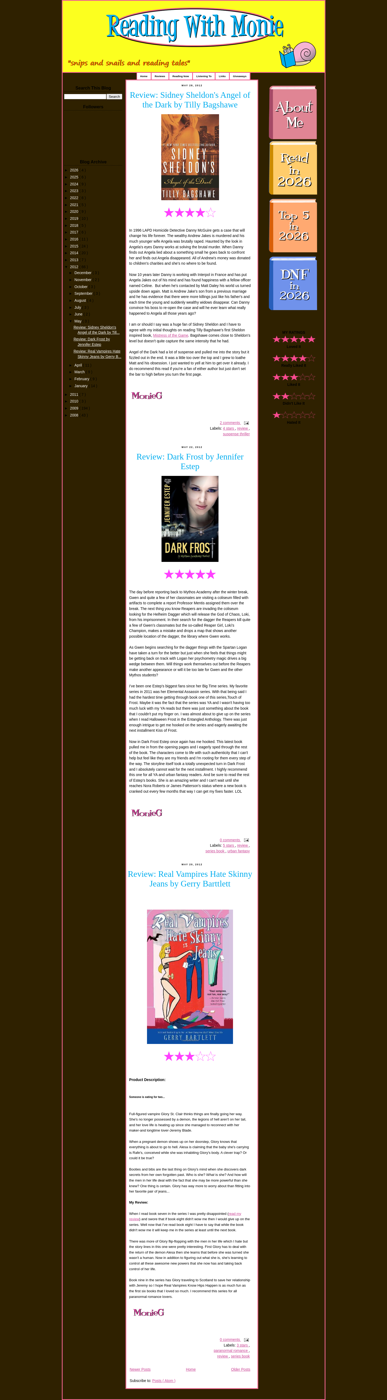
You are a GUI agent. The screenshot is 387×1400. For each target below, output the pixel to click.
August (80, 301)
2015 (74, 246)
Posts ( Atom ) (163, 1381)
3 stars (243, 1345)
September (84, 294)
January (81, 386)
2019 (74, 219)
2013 (74, 260)
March (80, 372)
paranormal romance (231, 1351)
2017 (74, 232)
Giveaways (239, 76)
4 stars (229, 428)
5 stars (229, 845)
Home (144, 76)
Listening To (204, 76)
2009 (74, 408)
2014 (74, 253)
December (83, 273)
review (243, 428)
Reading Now (181, 76)
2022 (74, 198)
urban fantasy (238, 851)
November (83, 280)
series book (215, 851)
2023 (74, 191)
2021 (74, 205)
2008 (74, 415)
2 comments (230, 423)
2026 (74, 170)
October (81, 287)
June (79, 314)
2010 (74, 401)
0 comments (230, 840)
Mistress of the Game (170, 335)
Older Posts (240, 1369)
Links (222, 76)
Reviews (160, 76)
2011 (74, 395)
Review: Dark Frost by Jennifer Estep (190, 461)
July (78, 308)
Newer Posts (140, 1369)
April (78, 365)
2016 (74, 239)
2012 (74, 267)
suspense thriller (236, 434)
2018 (74, 226)
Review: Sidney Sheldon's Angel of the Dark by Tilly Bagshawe (190, 99)
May (78, 321)
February (82, 379)
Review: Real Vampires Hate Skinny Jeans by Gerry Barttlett (190, 878)
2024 (74, 184)
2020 (74, 212)
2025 (74, 177)
